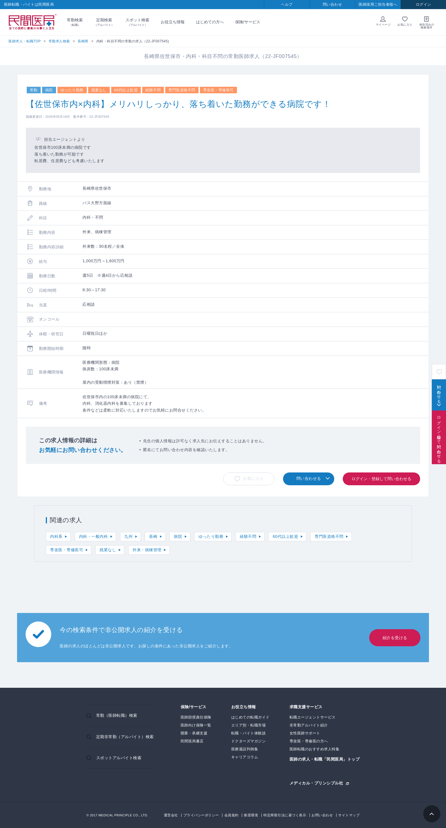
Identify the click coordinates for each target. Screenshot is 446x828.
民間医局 (33, 22)
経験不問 (248, 536)
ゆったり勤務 (211, 536)
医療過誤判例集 (244, 749)
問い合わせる (439, 391)
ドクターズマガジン (248, 741)
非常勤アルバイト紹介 (309, 725)
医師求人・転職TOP (25, 41)
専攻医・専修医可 (66, 550)
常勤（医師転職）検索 (116, 715)
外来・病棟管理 (147, 550)
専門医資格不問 (329, 536)
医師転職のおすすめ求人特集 (315, 749)
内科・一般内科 (93, 536)
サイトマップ (349, 815)
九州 (128, 536)
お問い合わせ (322, 815)
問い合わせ (332, 4)
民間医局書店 (192, 741)
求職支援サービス (306, 707)
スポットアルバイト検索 (119, 757)
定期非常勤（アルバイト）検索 (125, 736)
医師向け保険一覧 (196, 725)
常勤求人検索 (59, 41)
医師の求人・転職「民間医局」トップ (325, 759)
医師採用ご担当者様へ (378, 4)
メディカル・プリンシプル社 (316, 783)
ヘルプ (287, 4)
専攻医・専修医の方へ (309, 741)
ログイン (423, 4)
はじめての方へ (210, 22)
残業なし (108, 550)
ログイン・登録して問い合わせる (439, 437)
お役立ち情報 (173, 22)
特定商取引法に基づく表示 (284, 815)
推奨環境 (251, 815)
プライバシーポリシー (201, 815)
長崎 (153, 536)
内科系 (56, 536)
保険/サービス (247, 22)
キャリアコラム (244, 757)
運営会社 (171, 815)
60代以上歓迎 (285, 536)
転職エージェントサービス (313, 717)
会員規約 (231, 815)
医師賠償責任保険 (196, 717)
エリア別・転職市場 (248, 725)
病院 (178, 536)
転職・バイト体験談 (248, 733)
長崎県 (83, 41)
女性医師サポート (305, 733)
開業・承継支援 (194, 733)
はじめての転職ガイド (250, 717)
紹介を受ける (395, 637)
